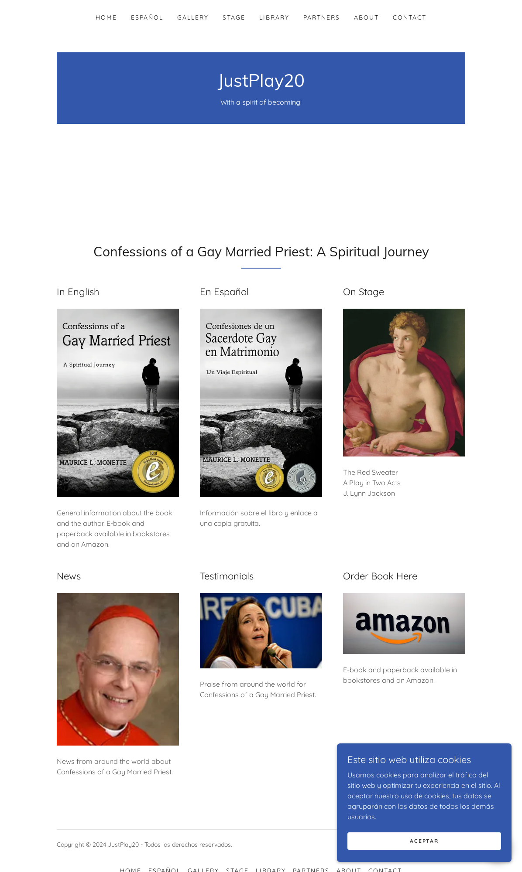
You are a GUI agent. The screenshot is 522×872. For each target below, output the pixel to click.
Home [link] (106, 17)
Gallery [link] (193, 17)
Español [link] (147, 17)
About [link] (366, 17)
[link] (261, 84)
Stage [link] (234, 17)
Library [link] (274, 17)
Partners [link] (321, 17)
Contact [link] (409, 17)
